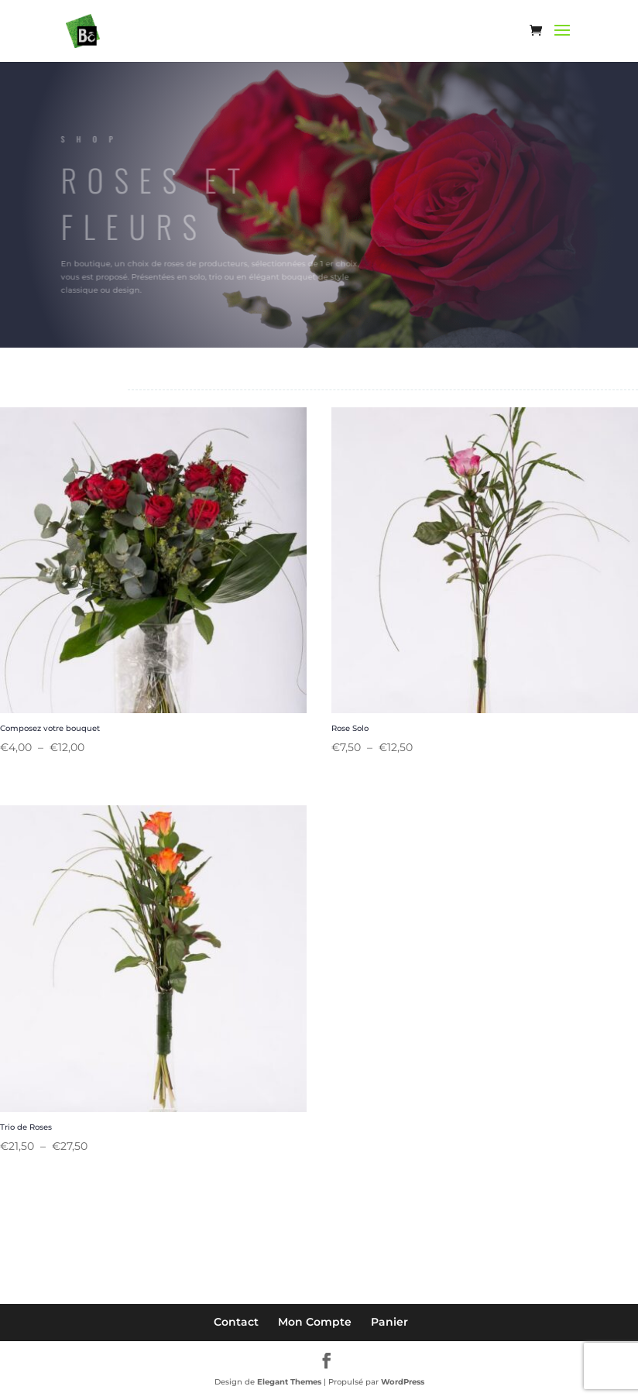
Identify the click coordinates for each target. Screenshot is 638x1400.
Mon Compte (315, 1322)
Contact (236, 1322)
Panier (389, 1322)
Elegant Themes (289, 1382)
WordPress (402, 1382)
